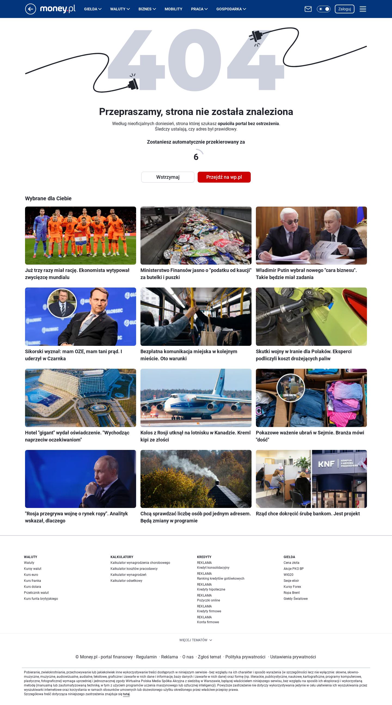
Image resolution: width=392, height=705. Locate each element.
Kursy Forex (292, 587)
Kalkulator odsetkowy (126, 581)
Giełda (90, 9)
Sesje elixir (291, 581)
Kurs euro (31, 575)
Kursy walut (32, 569)
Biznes (145, 9)
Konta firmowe (208, 622)
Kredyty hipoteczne (211, 589)
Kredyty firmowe (209, 611)
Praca (197, 9)
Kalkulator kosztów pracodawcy (134, 569)
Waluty (117, 9)
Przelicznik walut (36, 593)
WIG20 (288, 575)
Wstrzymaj (168, 177)
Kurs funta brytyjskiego (41, 599)
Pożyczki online (208, 600)
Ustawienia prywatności (292, 656)
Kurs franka (32, 581)
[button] (323, 9)
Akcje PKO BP (294, 569)
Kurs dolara (32, 587)
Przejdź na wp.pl (224, 177)
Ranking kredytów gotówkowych (220, 578)
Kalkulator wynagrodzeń (128, 575)
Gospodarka (229, 9)
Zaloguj (344, 9)
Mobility (173, 9)
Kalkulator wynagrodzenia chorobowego (140, 563)
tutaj (126, 694)
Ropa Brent (292, 593)
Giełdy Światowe (296, 599)
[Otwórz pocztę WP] (308, 9)
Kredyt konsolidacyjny (213, 568)
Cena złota (291, 563)
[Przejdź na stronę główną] (30, 13)
